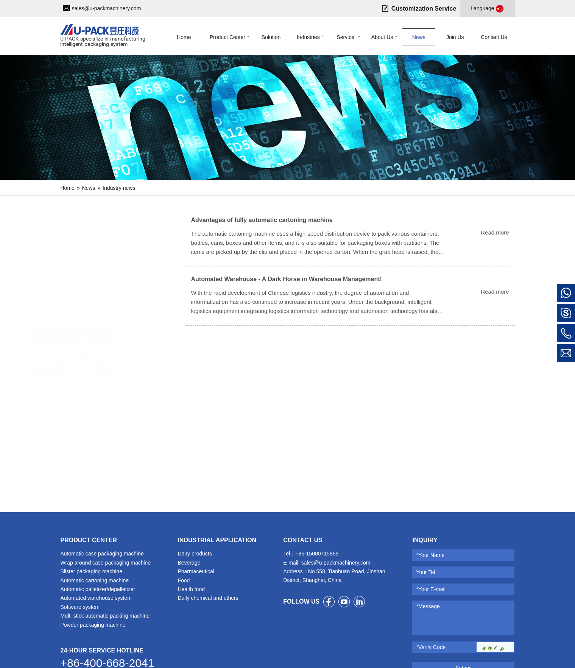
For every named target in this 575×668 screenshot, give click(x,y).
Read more (495, 232)
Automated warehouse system (96, 598)
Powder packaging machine (93, 625)
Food (184, 580)
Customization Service (424, 8)
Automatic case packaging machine (102, 554)
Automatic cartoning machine (95, 580)
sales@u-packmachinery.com (106, 8)
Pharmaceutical (196, 571)
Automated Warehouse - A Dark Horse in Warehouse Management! (286, 279)
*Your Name (430, 555)
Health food (191, 589)
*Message (427, 606)
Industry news (119, 188)
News (88, 188)
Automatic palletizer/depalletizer (98, 589)
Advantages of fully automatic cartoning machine (262, 220)
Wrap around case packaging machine (106, 563)
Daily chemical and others (208, 598)
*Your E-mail (430, 589)
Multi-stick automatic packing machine (105, 616)
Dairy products (195, 554)
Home (68, 188)
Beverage (189, 563)
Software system (80, 607)
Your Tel (425, 572)
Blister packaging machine (91, 571)
